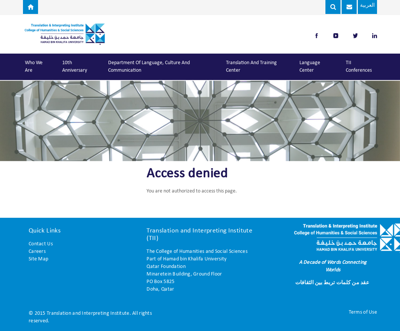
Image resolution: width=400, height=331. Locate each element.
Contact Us (41, 244)
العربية (364, 5)
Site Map (38, 259)
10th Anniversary (74, 66)
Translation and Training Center (251, 66)
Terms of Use (363, 312)
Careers (37, 251)
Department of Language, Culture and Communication (149, 66)
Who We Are (34, 66)
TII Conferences (359, 66)
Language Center (309, 66)
